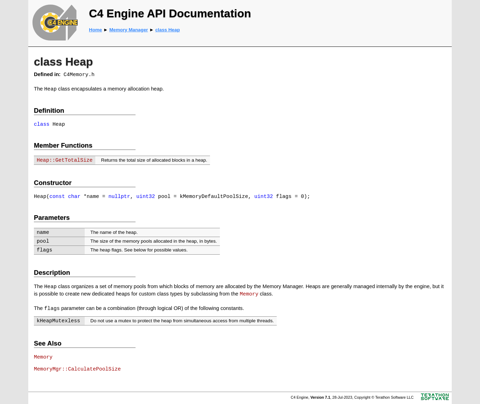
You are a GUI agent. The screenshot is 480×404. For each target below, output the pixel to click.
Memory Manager (128, 29)
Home (95, 29)
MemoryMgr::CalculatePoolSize (77, 369)
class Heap (167, 29)
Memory (249, 294)
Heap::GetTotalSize (64, 160)
